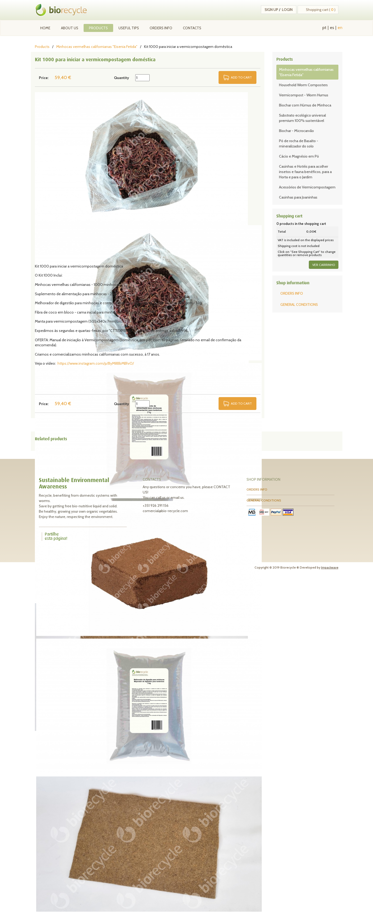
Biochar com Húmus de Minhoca (305, 105)
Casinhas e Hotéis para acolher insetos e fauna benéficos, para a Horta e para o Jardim (305, 171)
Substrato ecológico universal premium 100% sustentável (302, 118)
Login (287, 9)
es (332, 27)
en (340, 27)
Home (45, 28)
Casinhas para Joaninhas (298, 197)
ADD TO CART (241, 77)
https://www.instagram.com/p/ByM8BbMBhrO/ (96, 363)
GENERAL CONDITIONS (299, 304)
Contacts (192, 28)
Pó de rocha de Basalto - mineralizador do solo (298, 143)
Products (98, 28)
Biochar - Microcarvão (296, 130)
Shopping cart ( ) (320, 9)
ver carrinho (323, 265)
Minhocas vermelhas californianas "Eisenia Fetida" (96, 46)
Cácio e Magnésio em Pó (299, 156)
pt (324, 27)
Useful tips (128, 28)
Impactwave (329, 567)
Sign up (271, 9)
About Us (69, 28)
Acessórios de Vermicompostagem (307, 187)
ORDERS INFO (161, 28)
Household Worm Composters (303, 85)
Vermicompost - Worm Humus (303, 95)
